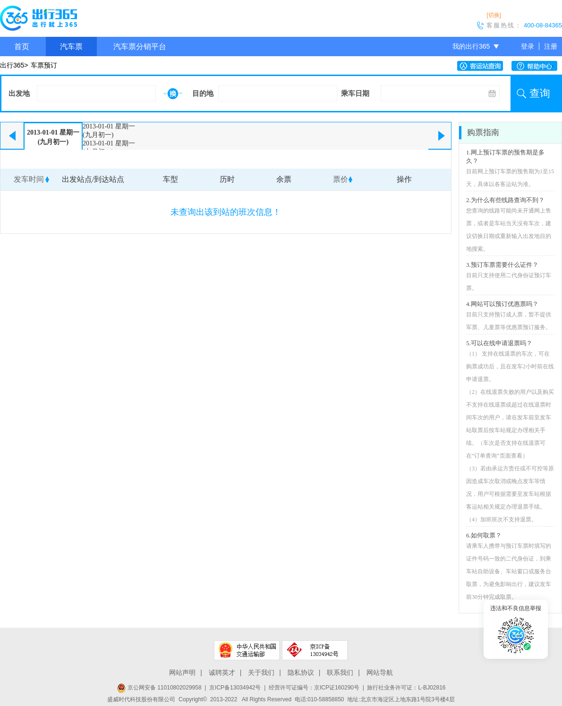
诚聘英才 (222, 672)
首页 (21, 47)
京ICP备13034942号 (235, 687)
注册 (550, 46)
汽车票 (71, 47)
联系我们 (340, 672)
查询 (539, 93)
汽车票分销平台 (139, 47)
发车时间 (29, 179)
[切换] (493, 15)
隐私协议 (301, 672)
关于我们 (261, 672)
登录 (527, 46)
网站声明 (182, 672)
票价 (340, 179)
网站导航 (379, 672)
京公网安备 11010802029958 (159, 687)
